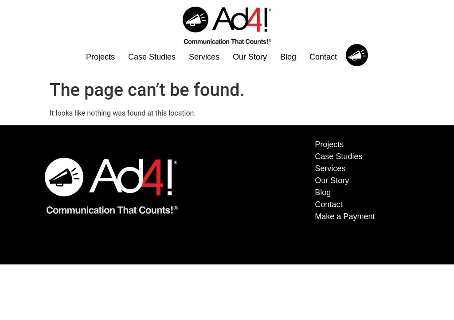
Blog (288, 56)
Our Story (250, 56)
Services (204, 56)
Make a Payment (345, 216)
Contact (323, 56)
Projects (100, 56)
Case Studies (152, 56)
